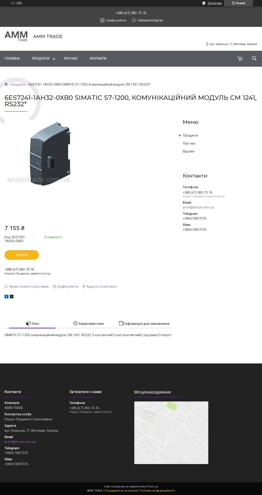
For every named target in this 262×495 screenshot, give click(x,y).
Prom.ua (153, 486)
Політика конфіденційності (157, 490)
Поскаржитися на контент (121, 490)
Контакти (98, 58)
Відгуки (188, 151)
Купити (21, 255)
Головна (12, 58)
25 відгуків (215, 3)
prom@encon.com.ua (198, 207)
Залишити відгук (150, 20)
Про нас (71, 58)
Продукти (40, 58)
